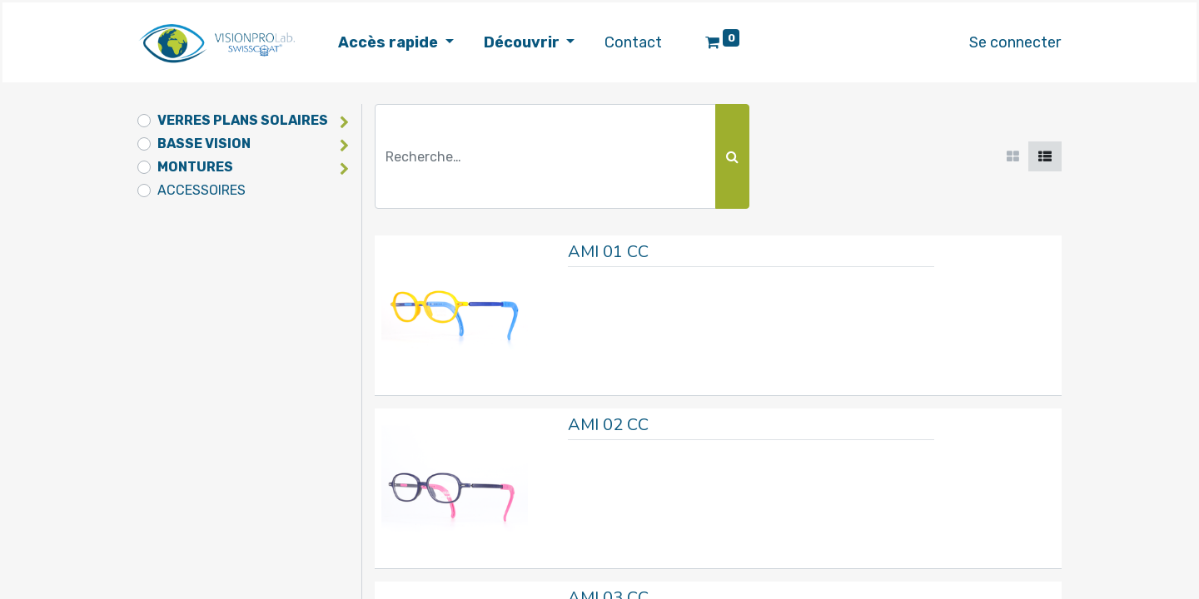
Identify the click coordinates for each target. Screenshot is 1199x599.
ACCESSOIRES (201, 190)
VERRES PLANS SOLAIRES (242, 120)
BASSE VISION (204, 143)
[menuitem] (639, 43)
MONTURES (195, 167)
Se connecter (1009, 42)
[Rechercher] (732, 156)
